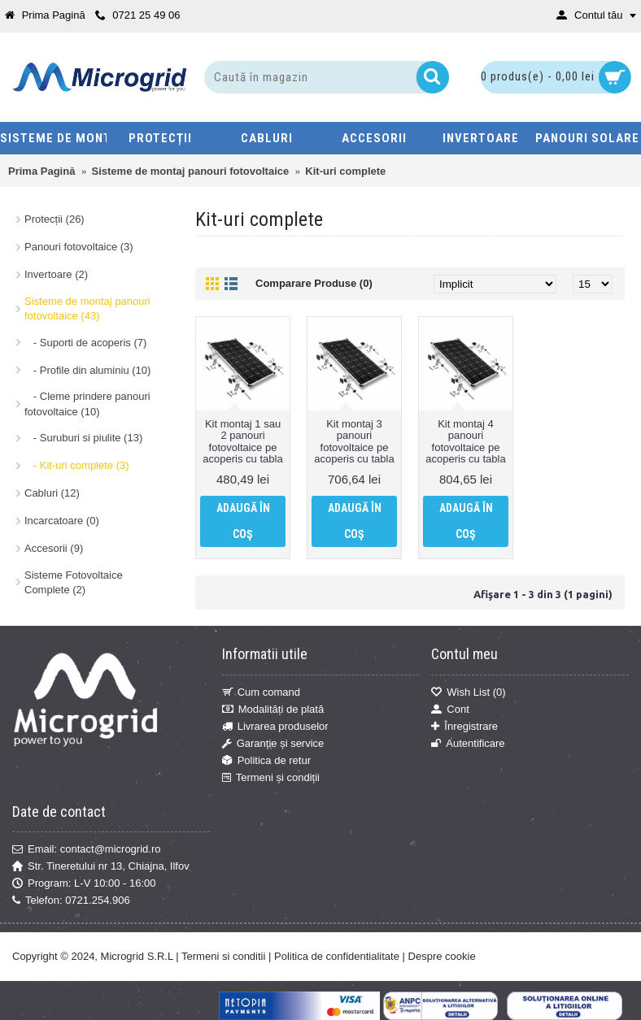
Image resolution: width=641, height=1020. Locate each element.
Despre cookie (442, 956)
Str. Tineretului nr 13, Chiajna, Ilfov (101, 866)
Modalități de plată (273, 709)
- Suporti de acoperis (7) (85, 342)
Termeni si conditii (223, 956)
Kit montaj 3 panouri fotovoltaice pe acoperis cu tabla (354, 441)
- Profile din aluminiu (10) (87, 370)
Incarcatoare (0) (61, 520)
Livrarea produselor (275, 726)
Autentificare (467, 743)
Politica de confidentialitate (336, 956)
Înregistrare (464, 726)
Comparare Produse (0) (314, 283)
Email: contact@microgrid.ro (86, 849)
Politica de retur (266, 760)
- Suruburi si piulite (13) (83, 438)
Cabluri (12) (52, 493)
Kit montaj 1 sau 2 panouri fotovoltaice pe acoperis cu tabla (242, 441)
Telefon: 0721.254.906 (71, 900)
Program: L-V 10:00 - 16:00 (84, 883)
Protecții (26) (54, 219)
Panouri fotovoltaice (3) (78, 247)
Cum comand (261, 692)
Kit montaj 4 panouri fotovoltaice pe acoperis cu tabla (465, 441)
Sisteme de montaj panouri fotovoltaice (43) (87, 308)
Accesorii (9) (53, 548)
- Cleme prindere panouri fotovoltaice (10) (87, 403)
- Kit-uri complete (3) (76, 465)
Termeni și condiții (271, 778)
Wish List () (468, 692)
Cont (450, 709)
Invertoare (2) (56, 274)
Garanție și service (273, 743)
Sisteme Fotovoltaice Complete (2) (73, 582)
